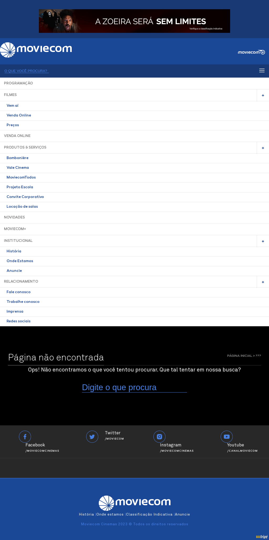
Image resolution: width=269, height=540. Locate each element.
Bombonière (17, 158)
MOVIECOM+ (15, 229)
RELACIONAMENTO (21, 281)
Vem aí (12, 106)
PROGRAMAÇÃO (18, 83)
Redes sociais (18, 321)
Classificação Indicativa (149, 514)
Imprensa (15, 312)
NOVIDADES (14, 217)
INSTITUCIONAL (18, 241)
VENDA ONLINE (17, 136)
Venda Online (19, 116)
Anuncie (14, 271)
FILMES (10, 95)
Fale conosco (18, 292)
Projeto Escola (20, 187)
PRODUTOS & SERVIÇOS (25, 147)
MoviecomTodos (21, 178)
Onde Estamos (20, 261)
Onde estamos (110, 514)
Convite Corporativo (25, 197)
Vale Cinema (18, 168)
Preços (13, 125)
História (14, 251)
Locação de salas (22, 207)
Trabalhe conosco (23, 302)
